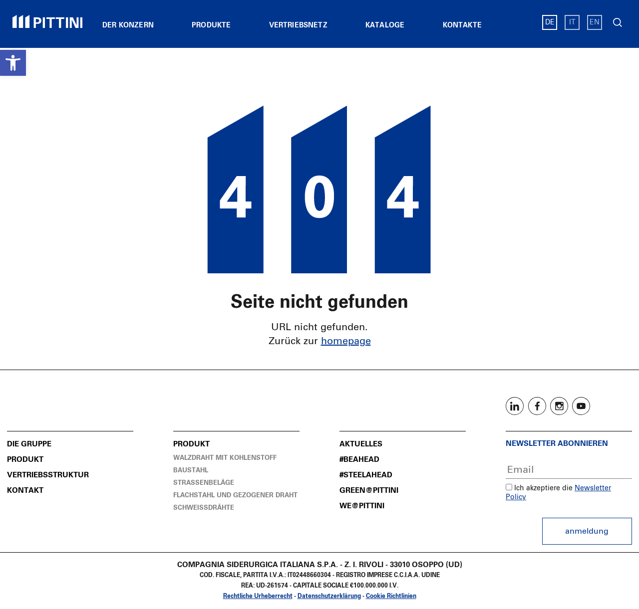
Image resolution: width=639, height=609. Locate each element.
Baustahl (190, 470)
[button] (13, 63)
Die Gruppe (29, 444)
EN (595, 22)
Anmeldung (587, 531)
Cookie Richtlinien (391, 597)
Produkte (211, 25)
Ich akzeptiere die (539, 488)
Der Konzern (128, 25)
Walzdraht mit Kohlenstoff (225, 458)
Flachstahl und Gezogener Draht (235, 495)
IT (572, 22)
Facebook (537, 406)
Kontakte (462, 25)
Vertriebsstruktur (48, 475)
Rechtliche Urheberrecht (258, 597)
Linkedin (515, 406)
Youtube (581, 406)
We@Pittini (361, 506)
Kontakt (25, 490)
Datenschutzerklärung (329, 597)
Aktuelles (360, 444)
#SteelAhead (365, 475)
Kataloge (384, 25)
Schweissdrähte (203, 508)
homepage (346, 341)
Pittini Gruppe (47, 21)
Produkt (25, 459)
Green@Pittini (368, 490)
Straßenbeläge (203, 483)
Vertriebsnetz (298, 25)
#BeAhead (359, 459)
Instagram (559, 406)
